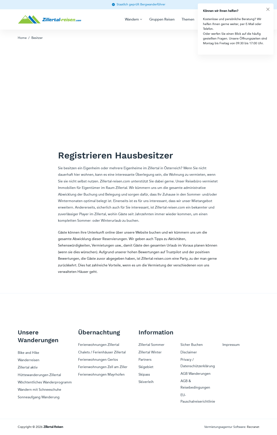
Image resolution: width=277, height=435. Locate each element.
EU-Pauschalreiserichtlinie (197, 398)
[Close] (268, 9)
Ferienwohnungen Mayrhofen (101, 374)
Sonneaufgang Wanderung (39, 397)
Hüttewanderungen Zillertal (39, 375)
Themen (188, 19)
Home (22, 38)
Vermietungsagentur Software (224, 427)
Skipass (144, 374)
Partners (144, 359)
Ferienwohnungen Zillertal (98, 345)
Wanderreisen (28, 360)
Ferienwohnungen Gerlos (98, 359)
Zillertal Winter (150, 352)
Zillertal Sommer (151, 345)
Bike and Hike (28, 353)
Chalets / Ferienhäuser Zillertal (102, 352)
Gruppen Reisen (162, 19)
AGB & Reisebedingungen (195, 384)
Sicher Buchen (191, 345)
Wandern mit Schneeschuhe (39, 390)
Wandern (132, 19)
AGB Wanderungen (195, 374)
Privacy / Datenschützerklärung (197, 362)
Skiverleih (146, 382)
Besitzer (37, 38)
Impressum (231, 345)
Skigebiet (145, 367)
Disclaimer (188, 352)
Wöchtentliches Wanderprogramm (45, 382)
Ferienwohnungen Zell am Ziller (102, 367)
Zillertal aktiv (28, 367)
